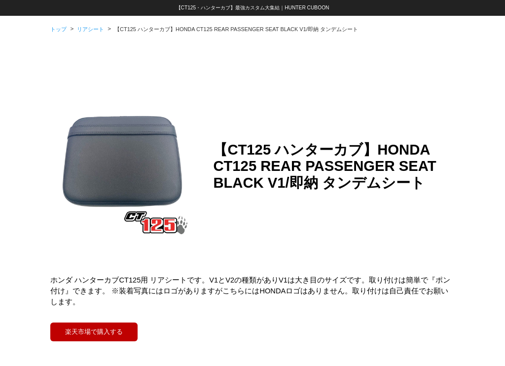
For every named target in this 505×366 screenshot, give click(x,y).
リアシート (90, 29)
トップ (58, 29)
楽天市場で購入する (94, 331)
